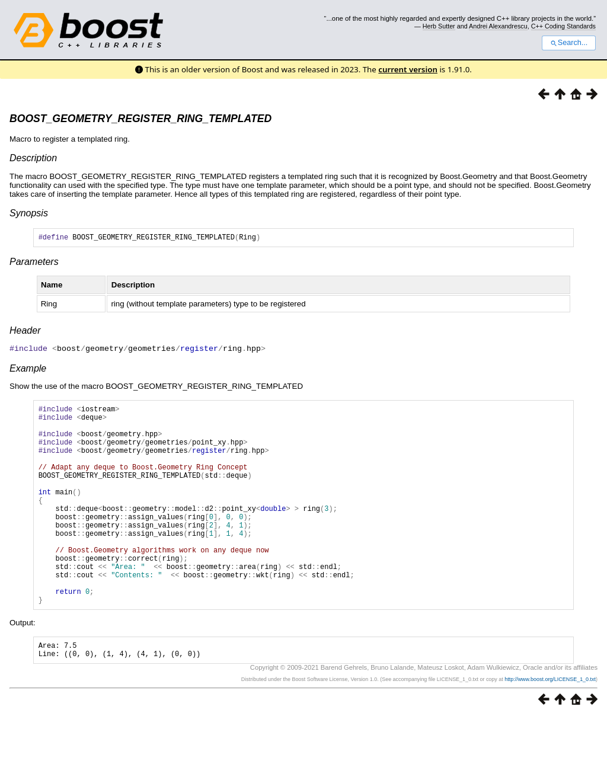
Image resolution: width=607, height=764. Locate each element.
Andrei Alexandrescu (498, 26)
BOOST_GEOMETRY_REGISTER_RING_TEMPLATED (140, 118)
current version (407, 69)
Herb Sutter (439, 26)
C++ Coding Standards (563, 26)
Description (33, 158)
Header (24, 332)
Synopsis (28, 213)
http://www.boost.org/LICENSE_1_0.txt (550, 727)
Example (27, 370)
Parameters (34, 263)
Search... (568, 43)
